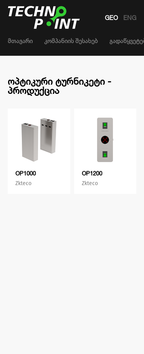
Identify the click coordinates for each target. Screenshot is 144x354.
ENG (129, 18)
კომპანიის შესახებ (71, 41)
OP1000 (25, 173)
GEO (112, 18)
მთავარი (20, 41)
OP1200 (92, 173)
